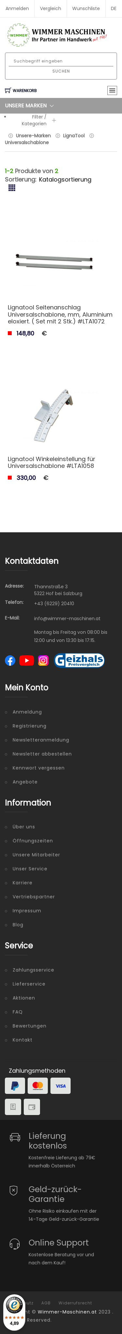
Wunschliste (86, 8)
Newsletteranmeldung (41, 740)
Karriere (23, 882)
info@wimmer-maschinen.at (67, 618)
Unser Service (30, 868)
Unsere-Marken (33, 135)
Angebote (25, 782)
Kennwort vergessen (39, 768)
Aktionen (24, 998)
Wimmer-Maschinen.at (67, 1312)
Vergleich (50, 8)
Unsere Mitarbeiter (36, 854)
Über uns (24, 827)
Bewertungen (30, 1026)
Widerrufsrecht (75, 1303)
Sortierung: (20, 179)
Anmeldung (27, 712)
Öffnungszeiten (33, 840)
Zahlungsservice (33, 970)
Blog (18, 924)
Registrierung (30, 726)
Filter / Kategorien (39, 120)
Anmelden (17, 8)
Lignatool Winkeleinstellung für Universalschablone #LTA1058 (51, 462)
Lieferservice (29, 984)
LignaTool (74, 135)
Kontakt (23, 1040)
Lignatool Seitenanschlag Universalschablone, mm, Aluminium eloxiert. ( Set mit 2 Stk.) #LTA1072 (60, 314)
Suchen (61, 71)
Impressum (27, 910)
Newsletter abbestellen (42, 754)
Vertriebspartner (34, 896)
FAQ (18, 1012)
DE (113, 8)
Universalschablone (27, 142)
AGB (46, 1303)
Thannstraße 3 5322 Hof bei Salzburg (58, 590)
